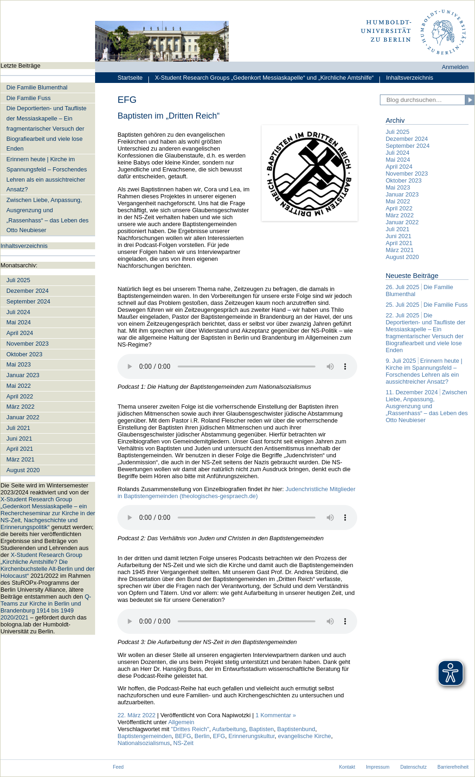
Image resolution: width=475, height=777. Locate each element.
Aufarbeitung (229, 729)
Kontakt (347, 767)
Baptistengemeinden (144, 736)
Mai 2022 (18, 385)
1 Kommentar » (276, 715)
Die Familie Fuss (28, 98)
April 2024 (19, 332)
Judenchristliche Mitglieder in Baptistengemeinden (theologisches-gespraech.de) (236, 492)
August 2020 (23, 470)
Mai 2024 (18, 322)
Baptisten (261, 729)
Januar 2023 (22, 375)
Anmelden (455, 66)
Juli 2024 (18, 312)
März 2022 (20, 406)
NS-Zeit (183, 742)
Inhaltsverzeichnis (406, 78)
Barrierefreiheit (453, 767)
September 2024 (28, 301)
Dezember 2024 (27, 290)
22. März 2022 (136, 715)
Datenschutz (413, 767)
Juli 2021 (18, 427)
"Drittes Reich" (190, 729)
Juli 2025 (18, 280)
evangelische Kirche (304, 736)
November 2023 (27, 343)
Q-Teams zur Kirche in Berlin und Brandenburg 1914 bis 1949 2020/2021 (45, 607)
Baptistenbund (296, 729)
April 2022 (19, 396)
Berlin (202, 736)
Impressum (378, 767)
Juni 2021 (19, 438)
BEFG (183, 736)
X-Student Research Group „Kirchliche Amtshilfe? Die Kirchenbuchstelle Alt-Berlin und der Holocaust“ (47, 565)
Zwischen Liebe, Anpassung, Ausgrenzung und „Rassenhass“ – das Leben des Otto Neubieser (47, 215)
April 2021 (19, 448)
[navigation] (47, 348)
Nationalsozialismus (143, 742)
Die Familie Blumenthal (37, 87)
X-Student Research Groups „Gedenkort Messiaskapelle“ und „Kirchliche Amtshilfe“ (260, 78)
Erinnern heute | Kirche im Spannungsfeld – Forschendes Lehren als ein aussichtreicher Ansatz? (46, 174)
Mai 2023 (18, 364)
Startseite (129, 77)
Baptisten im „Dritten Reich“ (168, 115)
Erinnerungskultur (251, 736)
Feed (118, 767)
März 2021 (20, 459)
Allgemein (181, 722)
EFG (219, 736)
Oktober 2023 (24, 354)
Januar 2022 (22, 417)
